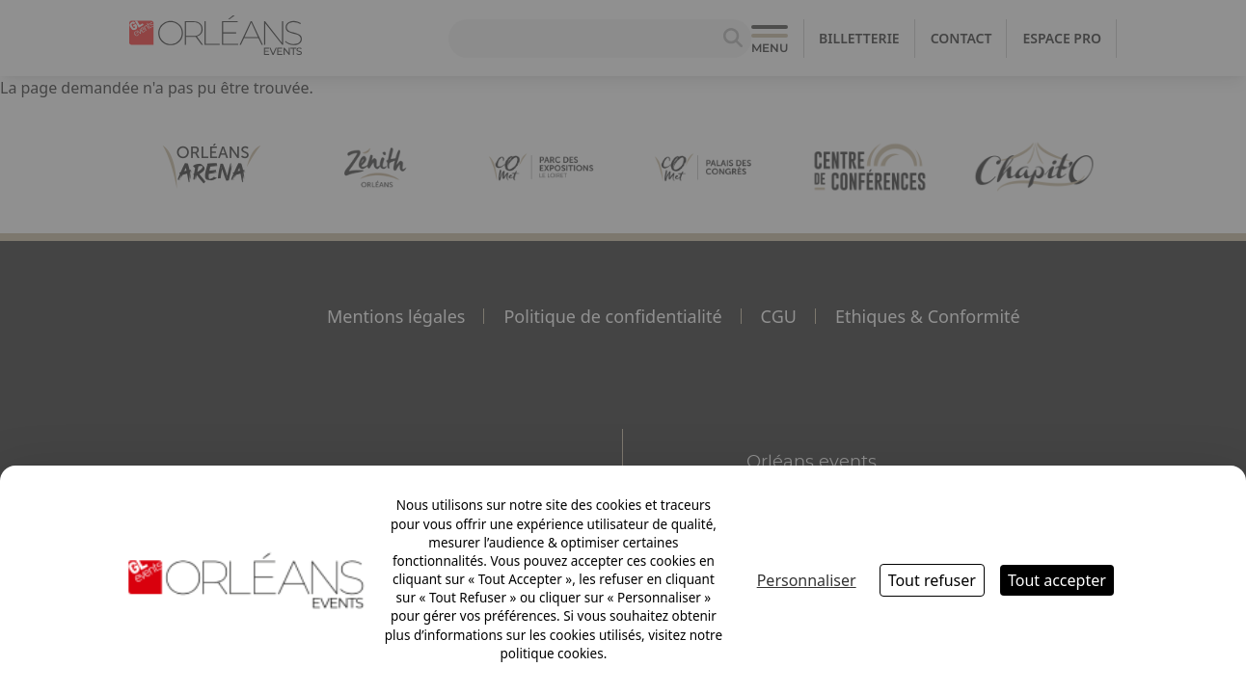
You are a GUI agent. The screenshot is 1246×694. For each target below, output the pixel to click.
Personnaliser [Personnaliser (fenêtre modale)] (806, 580)
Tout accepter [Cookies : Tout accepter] (1057, 580)
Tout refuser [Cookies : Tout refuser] (932, 580)
